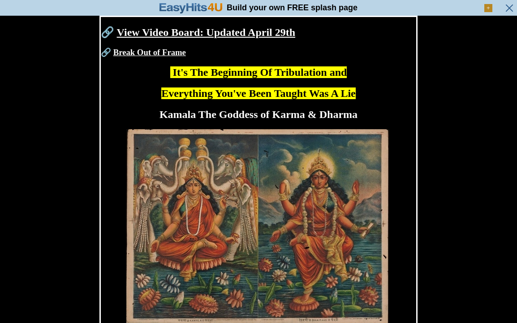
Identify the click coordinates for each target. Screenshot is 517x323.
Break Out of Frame (149, 52)
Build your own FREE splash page (292, 7)
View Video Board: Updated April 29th (206, 32)
